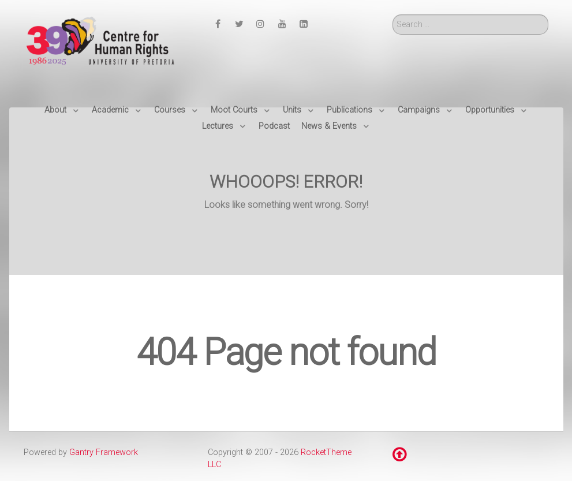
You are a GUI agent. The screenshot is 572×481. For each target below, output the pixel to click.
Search (392, 14)
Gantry (103, 452)
